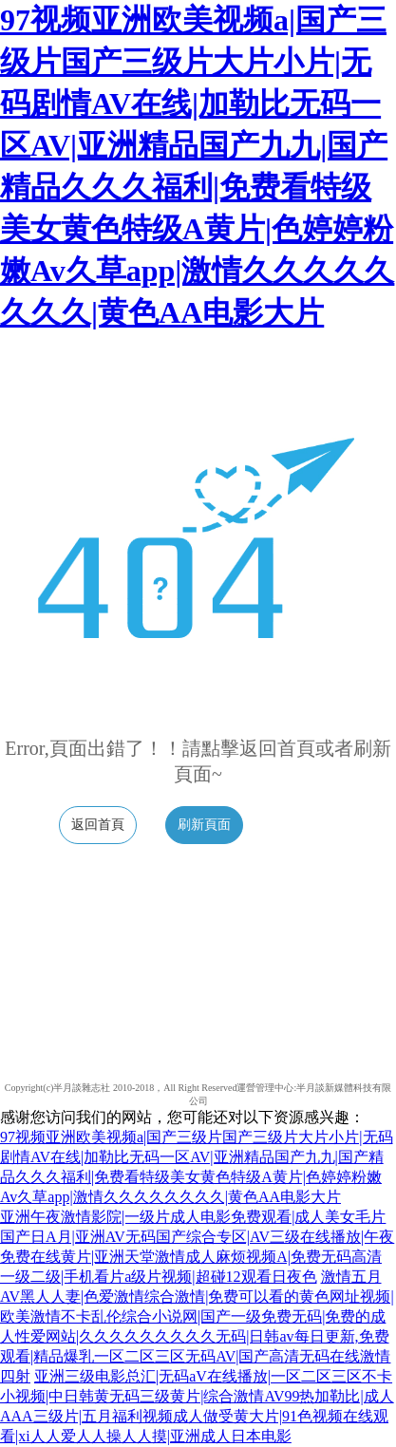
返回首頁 (97, 824)
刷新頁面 (204, 824)
